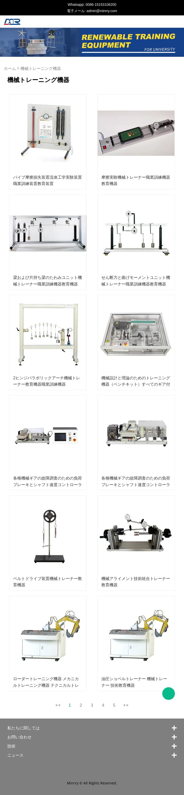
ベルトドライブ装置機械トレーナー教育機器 (47, 582)
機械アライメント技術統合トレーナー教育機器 (135, 582)
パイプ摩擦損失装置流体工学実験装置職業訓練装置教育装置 (47, 180)
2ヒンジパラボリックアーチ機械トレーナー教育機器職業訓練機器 (46, 381)
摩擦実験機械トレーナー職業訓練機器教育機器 (135, 180)
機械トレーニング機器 (40, 68)
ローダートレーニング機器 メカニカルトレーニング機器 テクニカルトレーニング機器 (46, 685)
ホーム (10, 68)
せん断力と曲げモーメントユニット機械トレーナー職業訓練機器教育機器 (135, 280)
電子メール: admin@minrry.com (92, 11)
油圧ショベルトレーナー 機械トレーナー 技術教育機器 (134, 682)
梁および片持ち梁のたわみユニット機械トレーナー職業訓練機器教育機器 (47, 280)
